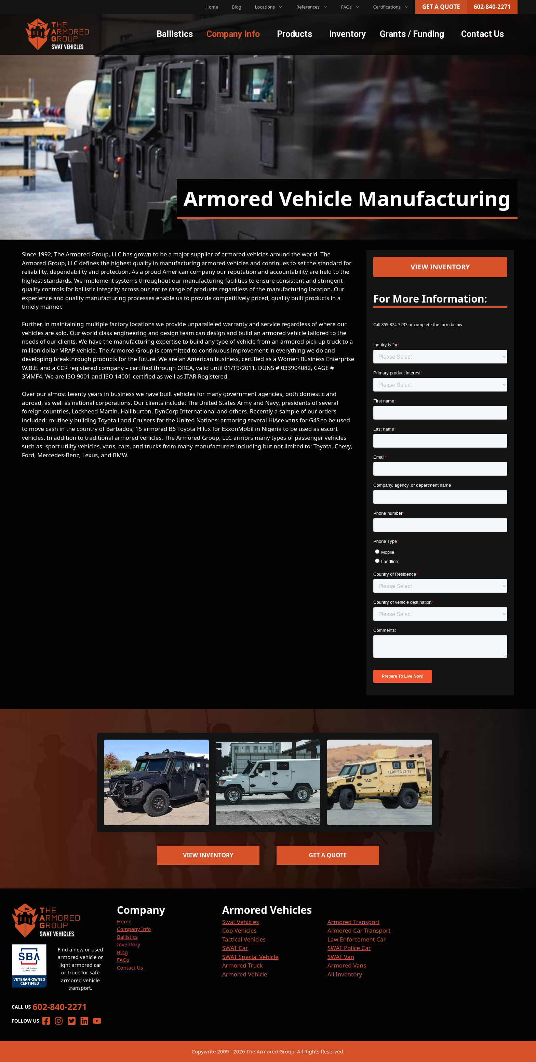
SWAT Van (340, 957)
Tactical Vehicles (244, 939)
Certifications (394, 7)
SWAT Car (235, 948)
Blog (236, 7)
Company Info (233, 34)
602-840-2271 (492, 7)
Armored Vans (346, 965)
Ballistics (175, 34)
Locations (272, 7)
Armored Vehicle (244, 974)
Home (211, 7)
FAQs (353, 7)
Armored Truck (242, 965)
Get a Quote (441, 7)
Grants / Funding (412, 34)
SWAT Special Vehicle (250, 957)
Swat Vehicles (240, 922)
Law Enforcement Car (356, 939)
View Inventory (440, 266)
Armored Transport (353, 922)
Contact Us (482, 34)
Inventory (347, 34)
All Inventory (344, 974)
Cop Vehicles (239, 930)
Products (294, 34)
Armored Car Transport (358, 930)
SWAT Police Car (349, 948)
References (315, 7)
